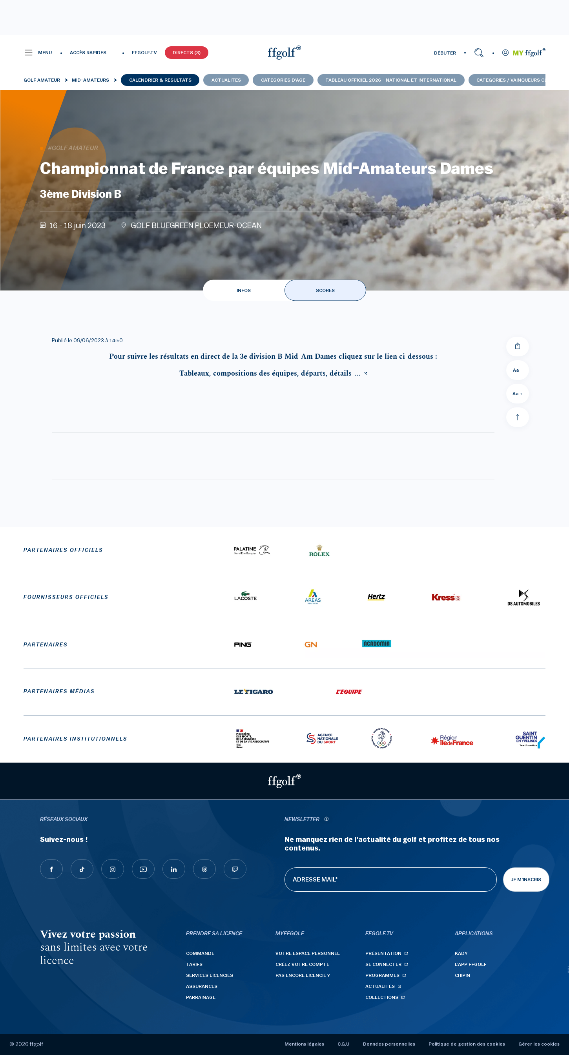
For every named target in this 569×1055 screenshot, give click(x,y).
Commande (200, 953)
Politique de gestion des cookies (467, 1044)
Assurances (201, 986)
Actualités (226, 80)
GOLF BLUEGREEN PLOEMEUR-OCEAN (196, 226)
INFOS (244, 290)
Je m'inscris (526, 879)
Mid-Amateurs (90, 80)
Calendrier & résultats (160, 80)
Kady (461, 953)
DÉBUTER (445, 53)
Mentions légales (304, 1044)
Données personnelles (389, 1044)
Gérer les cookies (539, 1044)
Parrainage (200, 997)
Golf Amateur (42, 80)
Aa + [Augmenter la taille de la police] (517, 393)
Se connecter (383, 964)
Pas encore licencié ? (302, 975)
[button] (38, 52)
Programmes (382, 975)
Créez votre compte (302, 964)
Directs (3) (187, 52)
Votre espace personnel (307, 953)
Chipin (462, 975)
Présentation (383, 953)
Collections (381, 997)
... (270, 373)
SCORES (325, 290)
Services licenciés (209, 975)
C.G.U (343, 1044)
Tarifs (194, 964)
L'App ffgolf (471, 964)
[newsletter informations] (326, 820)
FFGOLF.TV (144, 52)
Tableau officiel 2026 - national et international (390, 80)
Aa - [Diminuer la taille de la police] (517, 370)
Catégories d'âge (283, 80)
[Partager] (517, 346)
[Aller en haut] (517, 417)
